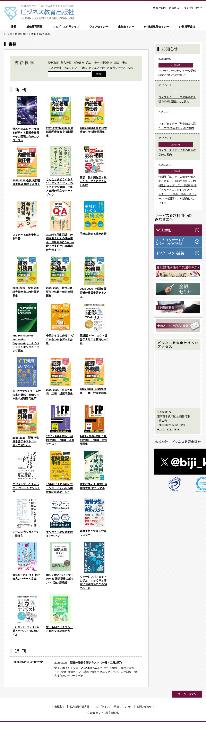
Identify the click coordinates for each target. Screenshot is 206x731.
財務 (84, 67)
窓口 (89, 62)
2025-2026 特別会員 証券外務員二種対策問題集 (26, 291)
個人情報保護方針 (79, 706)
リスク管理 (54, 67)
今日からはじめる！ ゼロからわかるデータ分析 (60, 339)
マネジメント (71, 67)
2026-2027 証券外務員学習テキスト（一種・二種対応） (88, 662)
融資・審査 (121, 62)
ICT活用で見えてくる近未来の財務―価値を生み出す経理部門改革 (26, 394)
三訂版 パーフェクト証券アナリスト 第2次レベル (26, 631)
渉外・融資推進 (103, 62)
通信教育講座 (34, 26)
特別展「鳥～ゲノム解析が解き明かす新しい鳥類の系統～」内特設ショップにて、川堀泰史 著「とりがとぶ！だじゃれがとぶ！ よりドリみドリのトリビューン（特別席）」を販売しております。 (177, 190)
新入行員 (66, 62)
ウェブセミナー (98, 26)
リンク (127, 706)
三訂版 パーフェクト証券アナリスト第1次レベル (94, 339)
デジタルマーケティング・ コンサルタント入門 (26, 488)
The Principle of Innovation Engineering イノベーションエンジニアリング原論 (25, 343)
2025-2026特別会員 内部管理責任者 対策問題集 (60, 132)
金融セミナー (126, 26)
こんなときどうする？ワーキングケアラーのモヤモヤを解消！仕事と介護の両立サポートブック (59, 187)
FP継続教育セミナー (156, 26)
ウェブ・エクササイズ (66, 26)
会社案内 (161, 7)
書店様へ (176, 7)
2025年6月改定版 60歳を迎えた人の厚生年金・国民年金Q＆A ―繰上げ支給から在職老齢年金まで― (60, 242)
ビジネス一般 (97, 67)
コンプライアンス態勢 (106, 706)
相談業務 (79, 62)
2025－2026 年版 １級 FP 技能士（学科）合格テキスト (60, 440)
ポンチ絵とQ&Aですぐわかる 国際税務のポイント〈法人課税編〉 (60, 578)
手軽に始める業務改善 (93, 233)
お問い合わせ (194, 7)
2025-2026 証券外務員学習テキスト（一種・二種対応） (25, 441)
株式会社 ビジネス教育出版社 (178, 442)
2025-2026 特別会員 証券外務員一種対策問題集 (60, 291)
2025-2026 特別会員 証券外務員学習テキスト (94, 292)
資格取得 (53, 62)
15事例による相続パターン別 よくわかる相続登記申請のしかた (59, 488)
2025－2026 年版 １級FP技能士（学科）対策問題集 (93, 440)
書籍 (13, 26)
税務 (130, 67)
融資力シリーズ (116, 67)
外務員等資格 (187, 26)
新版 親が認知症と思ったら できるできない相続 (93, 181)
